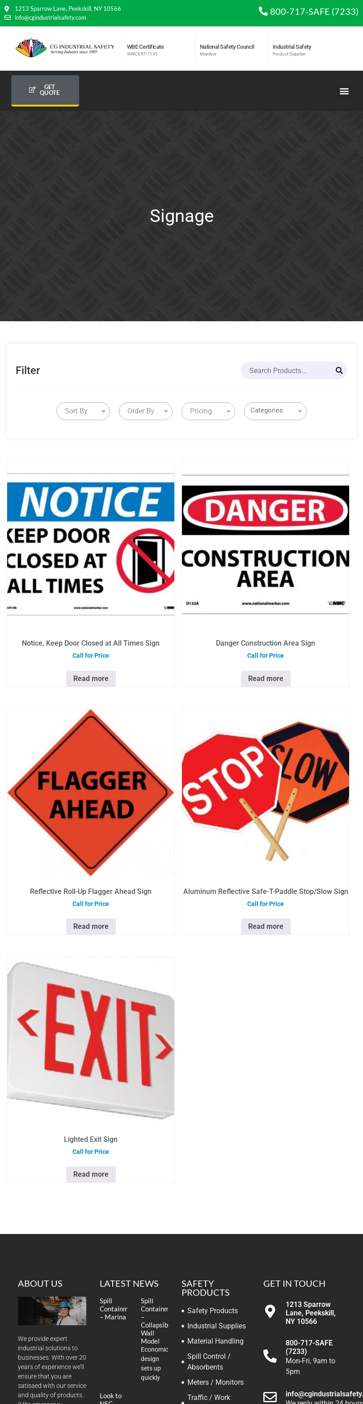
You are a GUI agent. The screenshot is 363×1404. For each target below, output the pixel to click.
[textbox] (74, 411)
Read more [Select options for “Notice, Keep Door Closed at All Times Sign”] (91, 678)
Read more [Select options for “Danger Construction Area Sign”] (265, 678)
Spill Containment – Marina (119, 1309)
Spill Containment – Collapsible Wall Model (160, 1321)
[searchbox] (277, 410)
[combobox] (83, 411)
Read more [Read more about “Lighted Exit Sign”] (91, 1174)
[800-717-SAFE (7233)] (270, 1356)
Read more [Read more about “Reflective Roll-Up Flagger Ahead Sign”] (91, 926)
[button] (344, 90)
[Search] (339, 370)
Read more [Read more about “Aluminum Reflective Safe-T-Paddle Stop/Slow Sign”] (265, 926)
